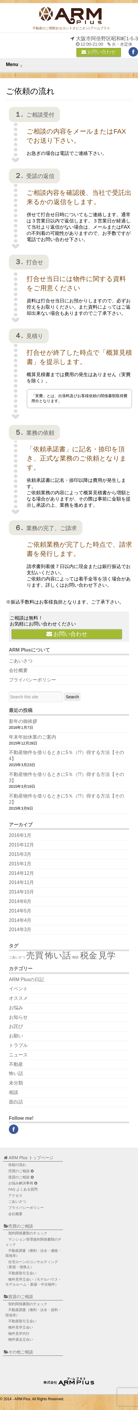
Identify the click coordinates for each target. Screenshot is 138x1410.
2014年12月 (21, 873)
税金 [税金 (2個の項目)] (88, 955)
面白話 (16, 1101)
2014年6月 (20, 901)
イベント (18, 988)
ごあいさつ (21, 660)
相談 (13, 1092)
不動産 (16, 1064)
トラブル (18, 1045)
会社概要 (18, 670)
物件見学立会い (33, 1282)
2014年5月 (20, 910)
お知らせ (18, 1017)
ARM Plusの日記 (26, 979)
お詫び (16, 1026)
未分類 (16, 1082)
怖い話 (16, 1073)
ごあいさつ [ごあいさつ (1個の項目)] (17, 957)
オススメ (18, 998)
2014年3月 (20, 929)
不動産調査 (33, 1253)
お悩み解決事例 (22, 1183)
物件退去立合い (20, 1339)
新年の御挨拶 (23, 721)
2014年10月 (21, 891)
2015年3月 (20, 854)
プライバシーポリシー (32, 679)
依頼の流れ (17, 1165)
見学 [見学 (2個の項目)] (107, 955)
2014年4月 (20, 920)
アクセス (15, 1195)
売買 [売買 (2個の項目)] (34, 955)
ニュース (18, 1054)
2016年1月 (20, 835)
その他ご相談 (18, 1352)
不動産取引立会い (22, 1273)
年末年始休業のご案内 (32, 737)
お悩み (16, 1007)
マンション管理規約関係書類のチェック (33, 1242)
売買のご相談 (20, 1171)
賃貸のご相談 (20, 1177)
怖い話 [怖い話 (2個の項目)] (58, 955)
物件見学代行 (19, 1333)
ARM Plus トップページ (28, 1157)
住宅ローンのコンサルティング (31, 1264)
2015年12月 (21, 844)
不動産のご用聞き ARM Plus (69, 1380)
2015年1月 (20, 863)
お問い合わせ (99, 52)
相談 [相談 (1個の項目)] (75, 957)
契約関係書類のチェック (27, 1233)
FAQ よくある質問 (22, 1189)
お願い (16, 1035)
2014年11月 (21, 882)
